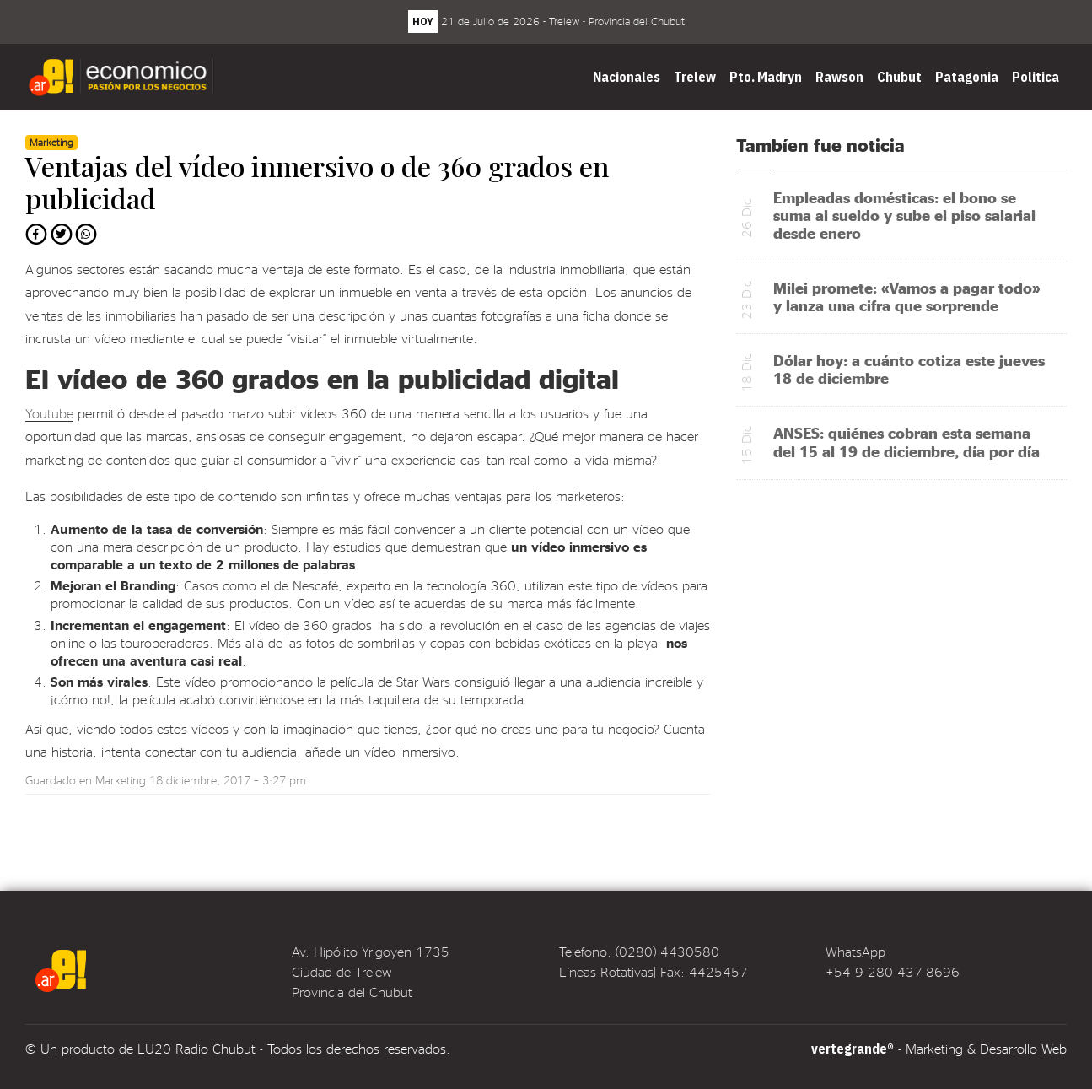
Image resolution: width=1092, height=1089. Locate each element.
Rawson (839, 76)
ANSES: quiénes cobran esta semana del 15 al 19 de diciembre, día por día (906, 441)
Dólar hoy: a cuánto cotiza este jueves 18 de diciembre (909, 368)
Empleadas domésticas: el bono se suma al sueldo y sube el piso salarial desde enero (904, 214)
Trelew (695, 76)
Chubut (899, 76)
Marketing (120, 780)
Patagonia (966, 76)
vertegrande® (852, 1048)
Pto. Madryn (765, 76)
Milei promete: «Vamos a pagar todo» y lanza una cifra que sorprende (907, 296)
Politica (1035, 76)
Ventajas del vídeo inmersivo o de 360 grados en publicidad (317, 182)
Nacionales (626, 76)
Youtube (49, 413)
